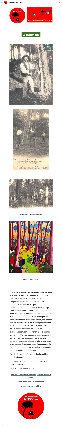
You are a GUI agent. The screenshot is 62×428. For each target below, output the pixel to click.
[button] (2, 2)
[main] (31, 34)
